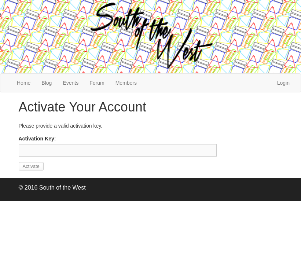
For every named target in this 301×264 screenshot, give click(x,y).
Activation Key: (37, 139)
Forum (96, 83)
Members (126, 83)
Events (70, 83)
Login (283, 83)
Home (23, 83)
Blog (46, 83)
